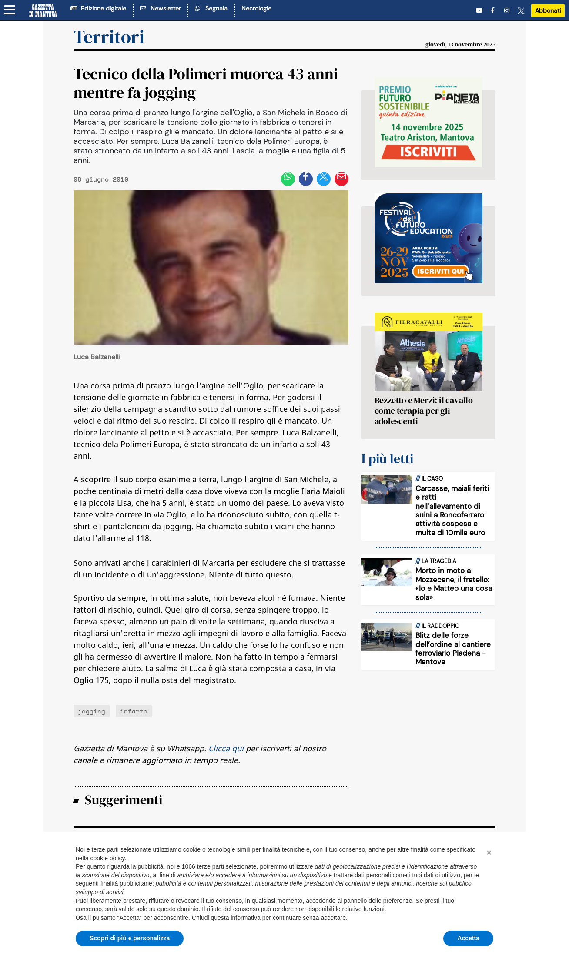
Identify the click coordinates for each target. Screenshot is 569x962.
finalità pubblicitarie (126, 883)
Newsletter (160, 8)
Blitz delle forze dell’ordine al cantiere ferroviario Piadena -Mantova (453, 648)
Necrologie (256, 8)
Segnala (211, 8)
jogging (91, 711)
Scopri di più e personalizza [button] (130, 938)
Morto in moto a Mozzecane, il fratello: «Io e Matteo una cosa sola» (453, 584)
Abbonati (548, 10)
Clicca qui (226, 748)
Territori (109, 36)
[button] (489, 852)
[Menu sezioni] (10, 10)
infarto (133, 711)
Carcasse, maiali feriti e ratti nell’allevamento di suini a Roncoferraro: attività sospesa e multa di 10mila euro (452, 510)
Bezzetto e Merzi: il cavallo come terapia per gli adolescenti (424, 410)
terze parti (210, 866)
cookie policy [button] (107, 858)
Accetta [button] (468, 938)
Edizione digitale (98, 8)
